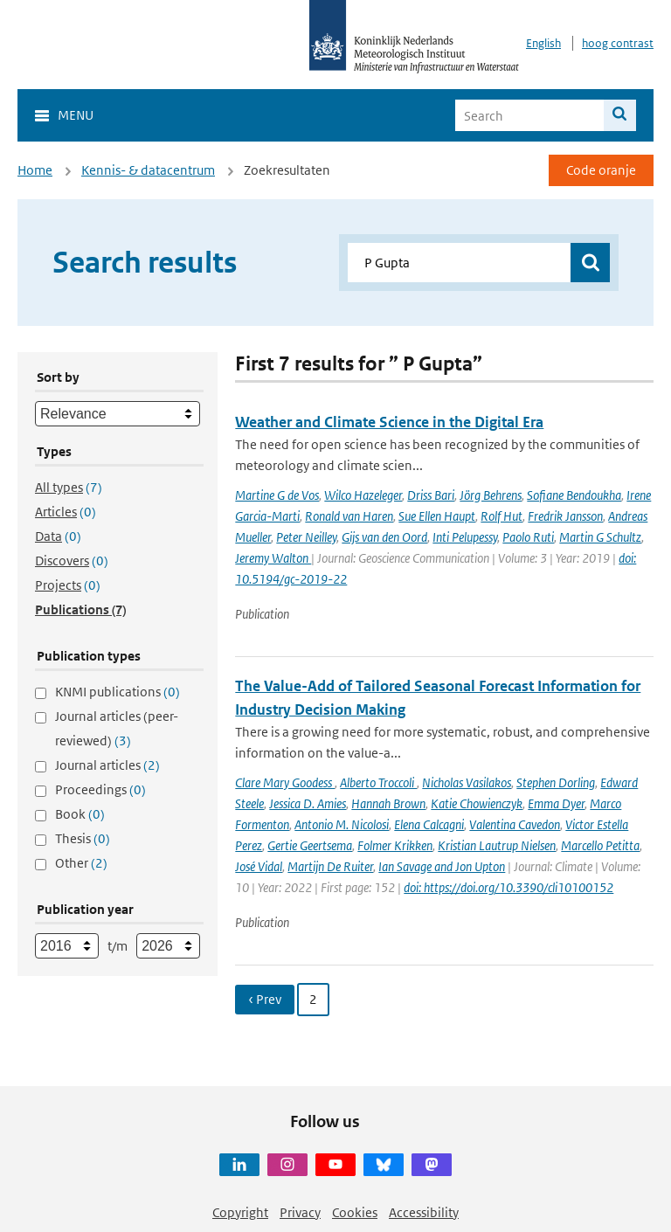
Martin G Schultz (600, 537)
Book (80, 814)
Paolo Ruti (528, 537)
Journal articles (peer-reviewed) (116, 728)
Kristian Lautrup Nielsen (497, 845)
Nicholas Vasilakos (466, 782)
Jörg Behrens (491, 495)
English (543, 43)
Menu (75, 115)
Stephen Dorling (555, 782)
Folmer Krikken (394, 845)
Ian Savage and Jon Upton (441, 866)
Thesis (82, 838)
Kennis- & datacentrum (148, 170)
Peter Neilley (306, 537)
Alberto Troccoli (378, 782)
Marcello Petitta (600, 845)
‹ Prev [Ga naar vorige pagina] (264, 999)
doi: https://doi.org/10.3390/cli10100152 (508, 887)
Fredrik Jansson (565, 516)
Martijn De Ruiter (330, 866)
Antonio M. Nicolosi (341, 824)
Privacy (300, 1212)
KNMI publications (117, 691)
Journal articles (107, 765)
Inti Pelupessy (464, 537)
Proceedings (100, 789)
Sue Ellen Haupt (436, 516)
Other (81, 863)
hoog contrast (618, 43)
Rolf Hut (501, 516)
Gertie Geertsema (309, 845)
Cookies (354, 1212)
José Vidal (258, 866)
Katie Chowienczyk (476, 803)
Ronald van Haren (349, 516)
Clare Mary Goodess (285, 782)
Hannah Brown (388, 803)
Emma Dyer (556, 803)
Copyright (240, 1212)
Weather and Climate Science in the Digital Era (389, 422)
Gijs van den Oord (384, 537)
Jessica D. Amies (307, 803)
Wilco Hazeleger (363, 495)
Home (34, 170)
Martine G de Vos (277, 495)
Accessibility (424, 1212)
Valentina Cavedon (514, 824)
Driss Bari (430, 495)
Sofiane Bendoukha (574, 495)
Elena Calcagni (429, 824)
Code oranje (601, 170)
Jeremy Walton (273, 558)
